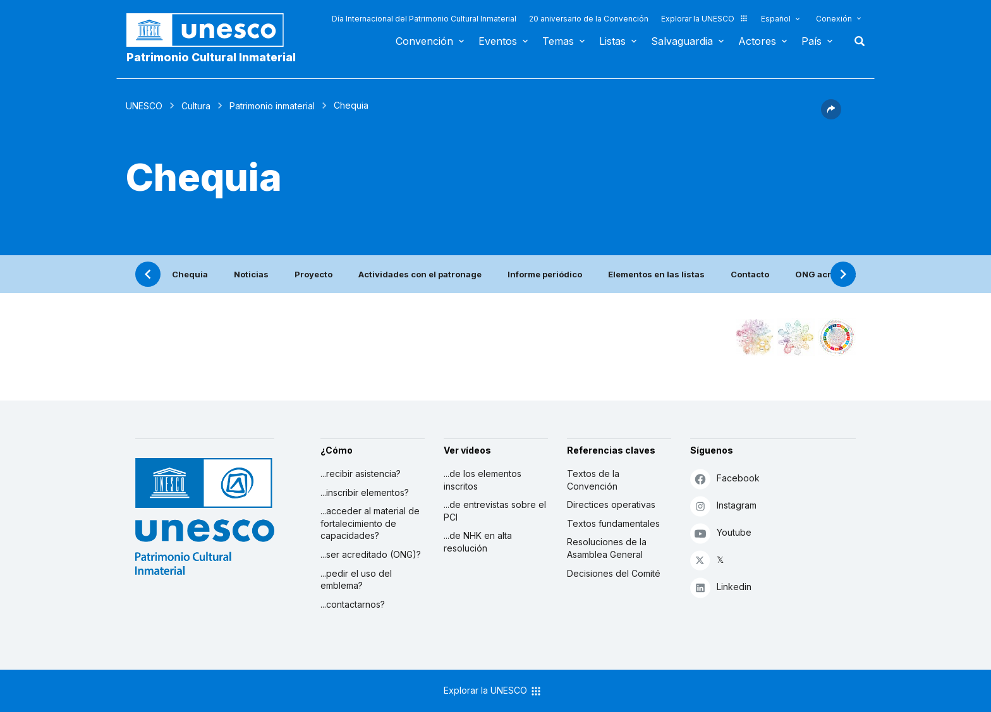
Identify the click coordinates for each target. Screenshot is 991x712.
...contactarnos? (352, 604)
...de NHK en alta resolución (478, 541)
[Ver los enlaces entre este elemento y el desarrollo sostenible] (837, 337)
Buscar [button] (856, 41)
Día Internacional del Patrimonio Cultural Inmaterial (424, 18)
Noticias (251, 274)
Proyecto (313, 274)
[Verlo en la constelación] (755, 337)
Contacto (750, 274)
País (811, 41)
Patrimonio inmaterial (272, 105)
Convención (424, 41)
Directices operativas (611, 504)
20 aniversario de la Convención (588, 18)
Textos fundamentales (613, 523)
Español (776, 18)
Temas (558, 41)
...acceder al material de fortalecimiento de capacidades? (370, 523)
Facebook (725, 478)
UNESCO (144, 105)
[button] (831, 115)
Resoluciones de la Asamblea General (607, 548)
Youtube (720, 533)
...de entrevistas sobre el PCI (495, 510)
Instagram (723, 506)
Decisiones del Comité (613, 573)
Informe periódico (545, 274)
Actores (757, 41)
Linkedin (720, 587)
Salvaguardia (682, 41)
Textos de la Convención (593, 480)
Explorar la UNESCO (704, 18)
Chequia (190, 274)
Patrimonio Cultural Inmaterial (211, 57)
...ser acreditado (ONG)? (370, 554)
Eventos (497, 41)
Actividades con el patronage (420, 274)
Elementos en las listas (656, 274)
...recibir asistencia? (360, 473)
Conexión (834, 18)
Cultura (195, 105)
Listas (612, 41)
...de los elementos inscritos (482, 480)
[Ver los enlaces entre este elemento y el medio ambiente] (796, 337)
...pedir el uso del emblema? (356, 579)
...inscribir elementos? (364, 492)
